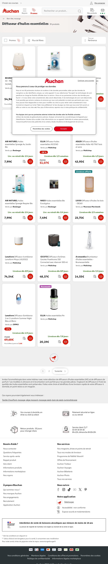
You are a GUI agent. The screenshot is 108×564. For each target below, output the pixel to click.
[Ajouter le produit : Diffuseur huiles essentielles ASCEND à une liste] (59, 161)
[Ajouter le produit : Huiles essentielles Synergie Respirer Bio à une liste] (24, 217)
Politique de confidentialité (38, 558)
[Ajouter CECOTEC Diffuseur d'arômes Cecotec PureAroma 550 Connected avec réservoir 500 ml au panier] (65, 276)
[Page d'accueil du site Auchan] (10, 11)
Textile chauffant (9, 400)
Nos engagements (11, 497)
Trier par (91, 38)
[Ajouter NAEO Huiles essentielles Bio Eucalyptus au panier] (65, 217)
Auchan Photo (63, 475)
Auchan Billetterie (64, 471)
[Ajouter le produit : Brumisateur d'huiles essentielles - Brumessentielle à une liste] (94, 276)
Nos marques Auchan (12, 493)
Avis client (7, 464)
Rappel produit (9, 460)
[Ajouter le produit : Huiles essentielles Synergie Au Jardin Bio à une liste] (24, 161)
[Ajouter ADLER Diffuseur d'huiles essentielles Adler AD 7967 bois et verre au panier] (101, 161)
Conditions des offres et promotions (63, 555)
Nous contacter (9, 449)
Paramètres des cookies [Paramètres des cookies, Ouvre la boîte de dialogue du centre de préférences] (41, 129)
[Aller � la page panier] (103, 10)
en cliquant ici (22, 536)
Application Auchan (11, 505)
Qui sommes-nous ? (11, 490)
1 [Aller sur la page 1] (42, 371)
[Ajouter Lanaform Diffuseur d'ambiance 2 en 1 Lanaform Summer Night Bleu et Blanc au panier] (30, 338)
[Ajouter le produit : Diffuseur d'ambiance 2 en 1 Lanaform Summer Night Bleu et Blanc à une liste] (24, 338)
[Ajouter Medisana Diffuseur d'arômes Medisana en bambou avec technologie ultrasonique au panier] (101, 99)
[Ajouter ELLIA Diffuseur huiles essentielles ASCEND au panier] (65, 161)
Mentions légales (38, 555)
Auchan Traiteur (64, 464)
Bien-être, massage (14, 19)
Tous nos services (64, 479)
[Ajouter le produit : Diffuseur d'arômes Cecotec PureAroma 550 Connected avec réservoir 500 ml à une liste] (59, 276)
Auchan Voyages (64, 468)
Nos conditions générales (18, 555)
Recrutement (8, 501)
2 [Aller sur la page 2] (49, 371)
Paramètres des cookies (90, 555)
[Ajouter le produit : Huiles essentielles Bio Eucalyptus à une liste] (59, 217)
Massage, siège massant (28, 400)
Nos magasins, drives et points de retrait (74, 449)
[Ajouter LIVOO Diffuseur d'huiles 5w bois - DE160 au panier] (101, 217)
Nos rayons (8, 475)
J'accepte (63, 129)
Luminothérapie (70, 400)
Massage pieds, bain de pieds (51, 400)
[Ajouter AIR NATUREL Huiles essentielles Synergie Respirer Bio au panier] (30, 217)
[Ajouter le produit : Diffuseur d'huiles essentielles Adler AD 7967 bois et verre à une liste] (94, 161)
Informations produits (12, 468)
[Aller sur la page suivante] (60, 371)
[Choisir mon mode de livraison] (13, 3)
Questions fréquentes (12, 452)
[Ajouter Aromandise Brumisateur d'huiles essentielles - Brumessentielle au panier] (101, 276)
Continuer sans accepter (86, 81)
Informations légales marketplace (66, 558)
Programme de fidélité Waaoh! (70, 456)
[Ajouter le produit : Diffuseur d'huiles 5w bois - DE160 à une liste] (94, 217)
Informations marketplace (14, 471)
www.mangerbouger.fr (48, 541)
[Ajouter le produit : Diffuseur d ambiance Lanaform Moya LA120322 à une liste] (24, 276)
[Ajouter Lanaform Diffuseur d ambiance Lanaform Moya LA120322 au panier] (30, 276)
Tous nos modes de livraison (69, 452)
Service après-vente (11, 456)
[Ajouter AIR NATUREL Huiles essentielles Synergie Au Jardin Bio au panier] (30, 161)
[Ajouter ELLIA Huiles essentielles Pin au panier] (65, 342)
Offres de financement (66, 460)
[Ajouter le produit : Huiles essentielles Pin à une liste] (59, 341)
